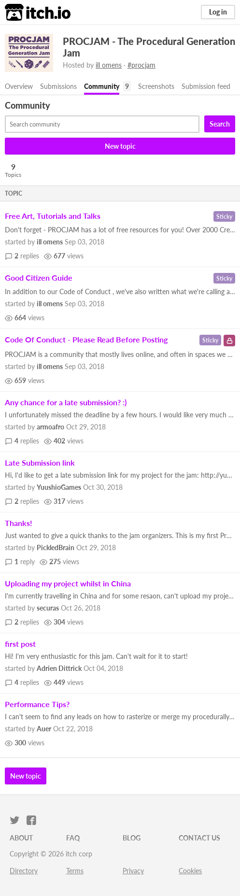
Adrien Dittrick (59, 668)
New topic (120, 146)
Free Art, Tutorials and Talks (52, 215)
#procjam (141, 65)
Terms (75, 871)
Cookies (190, 871)
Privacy (133, 871)
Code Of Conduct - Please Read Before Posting (86, 339)
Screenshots (156, 86)
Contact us (199, 838)
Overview (19, 86)
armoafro (50, 427)
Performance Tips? (37, 704)
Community (101, 86)
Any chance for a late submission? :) (66, 402)
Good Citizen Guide (38, 277)
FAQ (73, 838)
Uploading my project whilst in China (68, 583)
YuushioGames (59, 487)
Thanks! (18, 522)
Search (220, 124)
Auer (44, 729)
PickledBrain (55, 547)
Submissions (58, 86)
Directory (24, 871)
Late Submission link (40, 462)
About (21, 838)
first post (20, 643)
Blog (132, 838)
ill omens (109, 65)
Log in (218, 12)
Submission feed (206, 86)
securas (48, 608)
